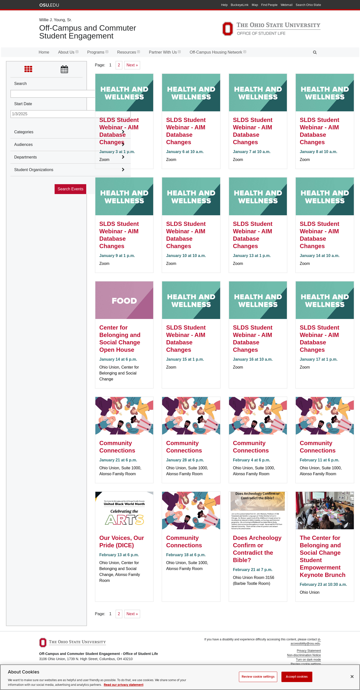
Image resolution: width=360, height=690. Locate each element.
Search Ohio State (308, 5)
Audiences (23, 144)
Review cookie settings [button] (306, 664)
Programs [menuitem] (97, 52)
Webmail (287, 5)
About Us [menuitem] (68, 52)
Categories (23, 132)
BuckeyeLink (240, 5)
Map (255, 5)
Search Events (70, 189)
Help (224, 5)
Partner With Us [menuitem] (165, 52)
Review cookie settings (258, 683)
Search (20, 83)
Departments (25, 157)
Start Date (23, 104)
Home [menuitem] (44, 52)
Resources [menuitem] (128, 52)
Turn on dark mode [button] (308, 659)
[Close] (352, 683)
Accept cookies (297, 683)
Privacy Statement (309, 650)
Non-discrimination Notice (304, 655)
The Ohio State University (49, 5)
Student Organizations (33, 170)
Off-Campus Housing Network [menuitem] (218, 52)
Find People (269, 5)
